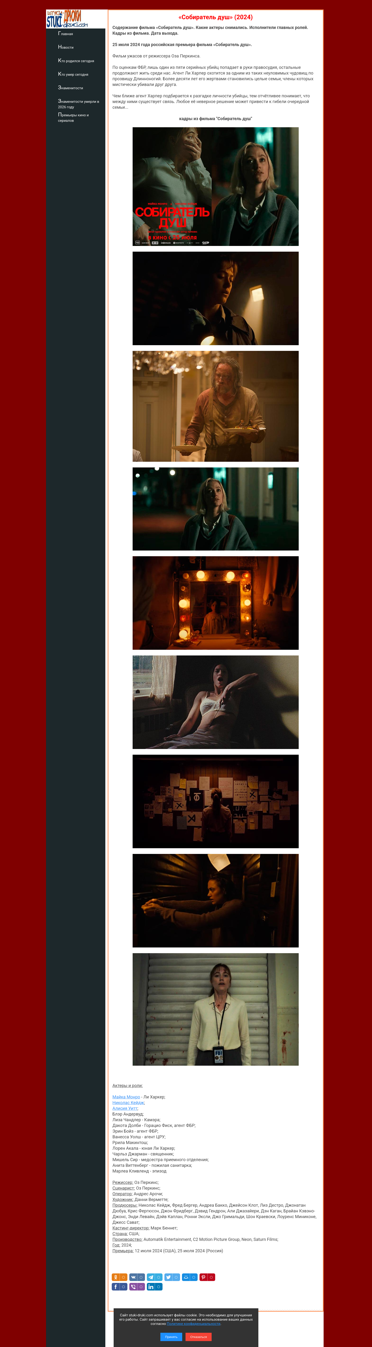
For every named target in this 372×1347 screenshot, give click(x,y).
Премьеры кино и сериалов (75, 117)
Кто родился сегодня (78, 60)
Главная (67, 33)
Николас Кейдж (128, 1102)
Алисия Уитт (124, 1108)
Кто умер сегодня (75, 74)
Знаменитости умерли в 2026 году (81, 103)
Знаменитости (72, 87)
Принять (171, 1337)
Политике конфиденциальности (193, 1324)
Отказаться (198, 1337)
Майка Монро (126, 1096)
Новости (68, 47)
